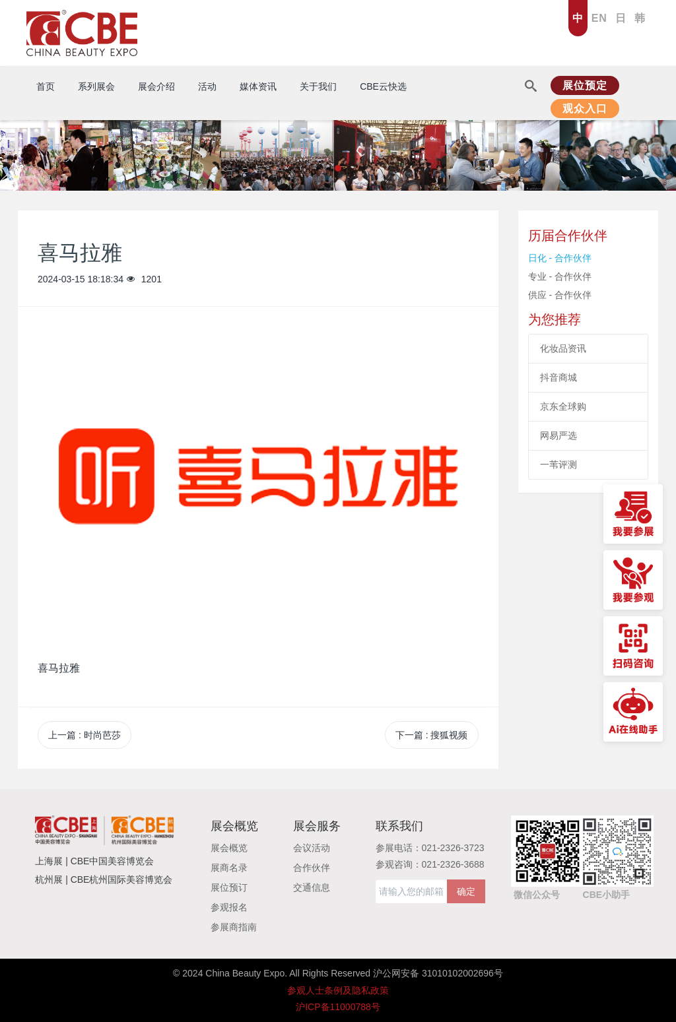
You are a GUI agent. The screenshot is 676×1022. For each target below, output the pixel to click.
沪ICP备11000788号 (338, 1007)
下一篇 (431, 735)
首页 (45, 86)
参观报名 (229, 907)
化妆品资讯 (563, 348)
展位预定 (584, 85)
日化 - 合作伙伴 (560, 258)
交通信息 (311, 887)
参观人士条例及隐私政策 (338, 990)
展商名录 (229, 867)
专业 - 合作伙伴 (560, 276)
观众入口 (584, 108)
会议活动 (311, 848)
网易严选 (558, 435)
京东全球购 (563, 406)
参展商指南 (234, 927)
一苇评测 (558, 464)
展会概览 (229, 848)
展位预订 (229, 887)
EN (599, 18)
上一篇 (84, 735)
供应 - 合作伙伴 (560, 295)
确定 (466, 891)
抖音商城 (558, 377)
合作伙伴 (311, 867)
